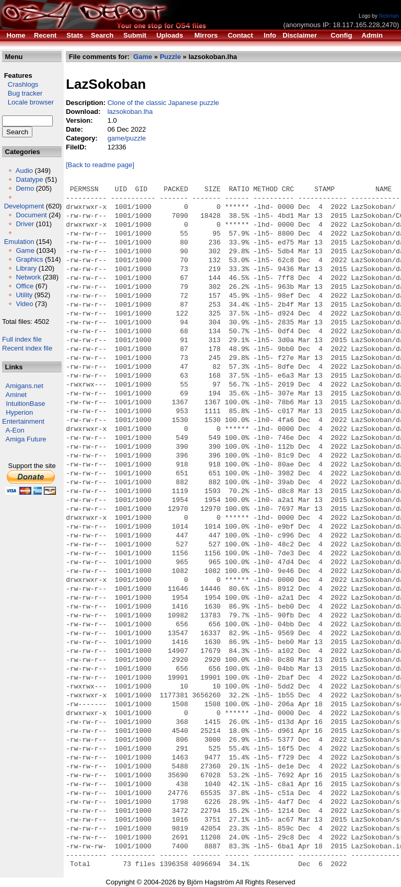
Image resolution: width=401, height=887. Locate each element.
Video (24, 304)
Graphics (29, 259)
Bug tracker (22, 93)
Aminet (16, 395)
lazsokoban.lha (130, 111)
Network (28, 277)
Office (24, 286)
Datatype (29, 179)
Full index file (22, 339)
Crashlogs (20, 84)
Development (24, 206)
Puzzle (170, 57)
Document (31, 215)
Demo (25, 188)
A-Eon (15, 430)
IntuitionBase (25, 403)
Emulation (19, 242)
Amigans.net (24, 386)
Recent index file (27, 348)
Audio (24, 170)
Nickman (389, 16)
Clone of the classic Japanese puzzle (163, 103)
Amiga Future (26, 439)
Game (25, 250)
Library (26, 268)
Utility (24, 295)
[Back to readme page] (100, 165)
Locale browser (28, 102)
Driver (25, 224)
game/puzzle (127, 138)
